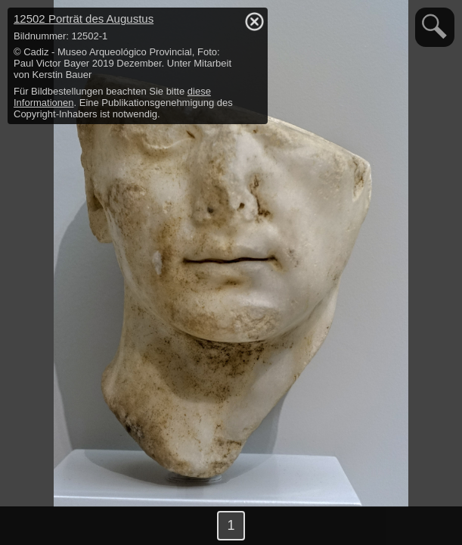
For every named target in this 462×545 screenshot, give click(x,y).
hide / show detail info (254, 21)
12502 (83, 18)
